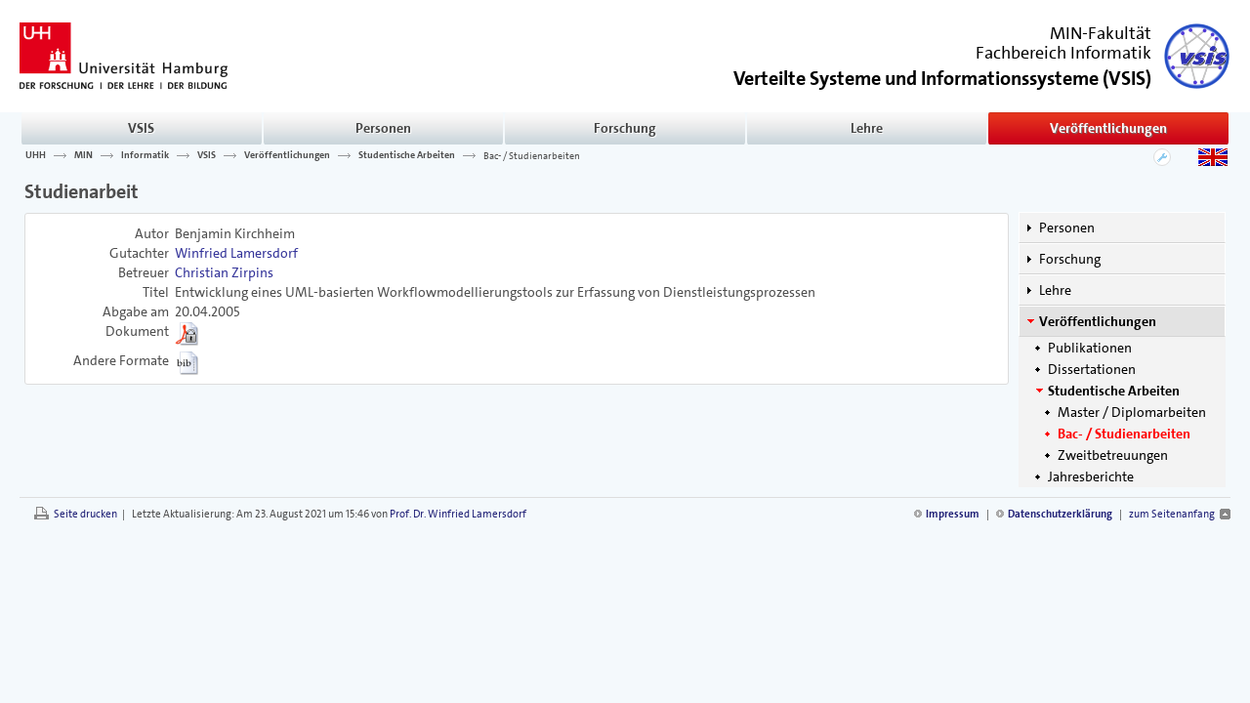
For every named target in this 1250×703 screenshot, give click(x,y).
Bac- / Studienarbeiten (531, 155)
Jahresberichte (1091, 476)
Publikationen (1090, 347)
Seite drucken (85, 514)
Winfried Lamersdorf (236, 253)
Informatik (145, 155)
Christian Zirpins (224, 272)
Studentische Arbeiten (406, 155)
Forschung (625, 128)
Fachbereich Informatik (1063, 52)
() (942, 76)
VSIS (141, 128)
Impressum (952, 514)
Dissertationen (1092, 369)
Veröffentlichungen (1108, 128)
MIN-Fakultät (1100, 33)
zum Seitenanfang (1172, 514)
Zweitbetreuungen (1113, 455)
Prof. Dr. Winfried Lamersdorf (458, 514)
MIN (83, 155)
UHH (35, 155)
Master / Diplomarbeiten (1132, 412)
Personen (383, 128)
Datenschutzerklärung (1060, 514)
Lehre (867, 128)
